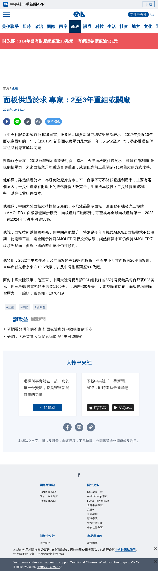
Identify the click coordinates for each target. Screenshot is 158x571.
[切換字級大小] (38, 121)
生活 (111, 26)
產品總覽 (92, 542)
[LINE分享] (17, 121)
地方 (136, 26)
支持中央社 (138, 14)
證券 (87, 26)
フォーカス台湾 (49, 496)
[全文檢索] (152, 15)
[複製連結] (27, 121)
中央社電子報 (95, 523)
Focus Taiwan (48, 492)
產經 (75, 26)
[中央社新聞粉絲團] (79, 475)
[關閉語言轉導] (155, 562)
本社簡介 (45, 542)
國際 (51, 26)
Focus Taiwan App (98, 500)
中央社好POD (95, 527)
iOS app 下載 (95, 492)
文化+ (90, 509)
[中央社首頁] (79, 14)
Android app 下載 (97, 496)
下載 (148, 4)
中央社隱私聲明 (125, 549)
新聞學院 (92, 518)
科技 (99, 26)
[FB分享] (6, 121)
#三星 (10, 307)
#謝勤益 (40, 307)
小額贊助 (47, 407)
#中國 (24, 307)
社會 (124, 26)
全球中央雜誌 (95, 505)
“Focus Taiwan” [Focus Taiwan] (48, 566)
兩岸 (63, 26)
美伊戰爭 (10, 26)
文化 (148, 26)
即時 (26, 26)
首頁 (6, 88)
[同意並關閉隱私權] (155, 549)
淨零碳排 (92, 514)
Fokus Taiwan (48, 500)
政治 (39, 26)
